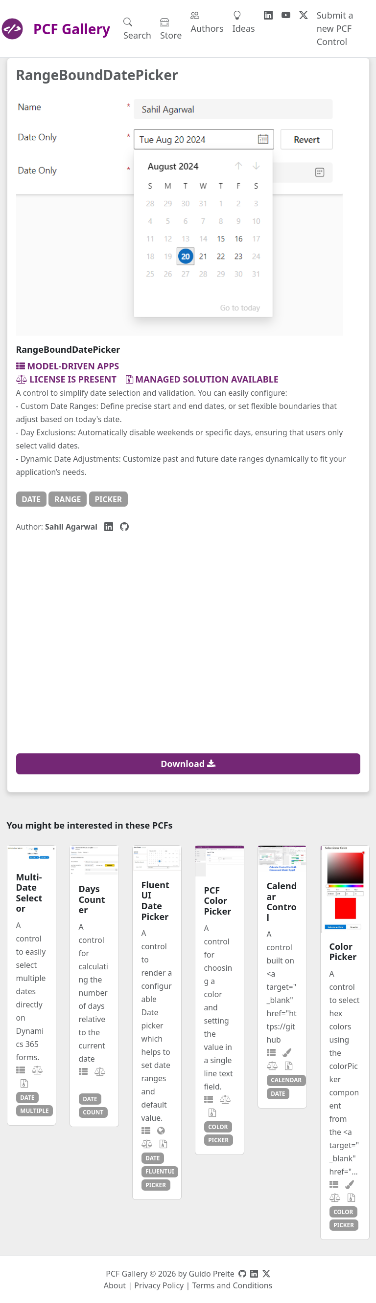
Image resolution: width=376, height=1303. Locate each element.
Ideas (244, 21)
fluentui (159, 1171)
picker (108, 499)
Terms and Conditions (232, 1285)
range (67, 499)
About (115, 1285)
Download (188, 763)
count (93, 1112)
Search (137, 28)
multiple (34, 1110)
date (31, 499)
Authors (206, 21)
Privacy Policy (159, 1285)
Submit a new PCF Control (335, 28)
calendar (286, 1080)
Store (171, 28)
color (218, 1127)
